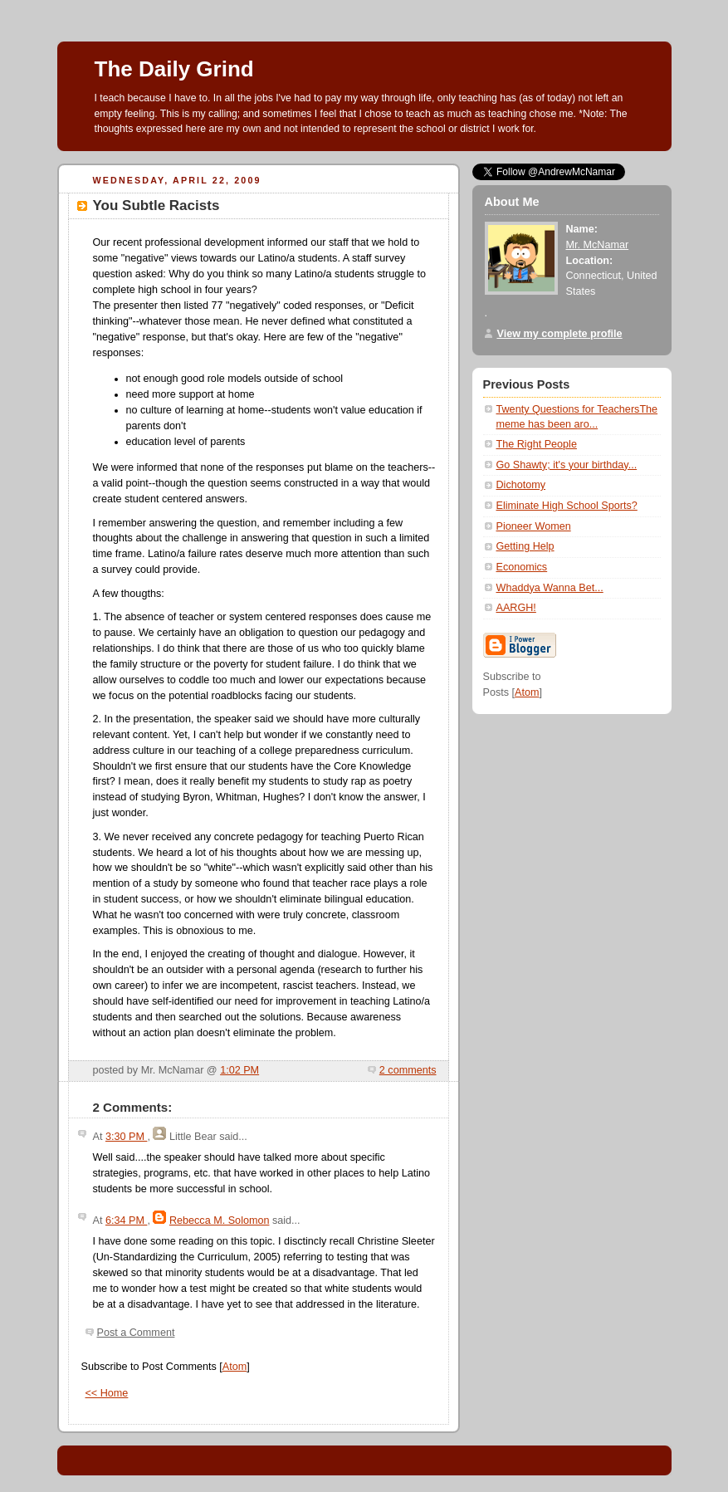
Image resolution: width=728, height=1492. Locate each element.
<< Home (107, 1393)
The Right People (536, 444)
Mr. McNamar (597, 245)
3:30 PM (126, 1136)
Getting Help (525, 546)
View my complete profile (560, 334)
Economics (522, 567)
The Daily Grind (174, 68)
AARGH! (516, 608)
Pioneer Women (533, 526)
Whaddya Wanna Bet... (549, 588)
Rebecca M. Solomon (219, 1220)
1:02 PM (239, 1070)
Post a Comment (136, 1332)
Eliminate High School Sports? (567, 505)
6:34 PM (126, 1220)
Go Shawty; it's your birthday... (567, 465)
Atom (234, 1366)
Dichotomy (521, 485)
